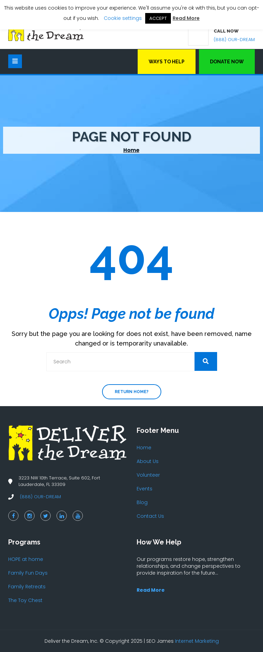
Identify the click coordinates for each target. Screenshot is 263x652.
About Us (148, 461)
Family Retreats (27, 586)
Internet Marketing (197, 641)
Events (144, 488)
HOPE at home (25, 559)
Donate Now (227, 61)
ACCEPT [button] (158, 18)
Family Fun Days (28, 572)
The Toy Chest (25, 600)
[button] (206, 361)
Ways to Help (167, 61)
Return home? (132, 391)
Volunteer (148, 475)
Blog (142, 502)
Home (131, 150)
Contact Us (150, 516)
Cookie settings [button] (123, 18)
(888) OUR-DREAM (234, 39)
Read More (186, 18)
